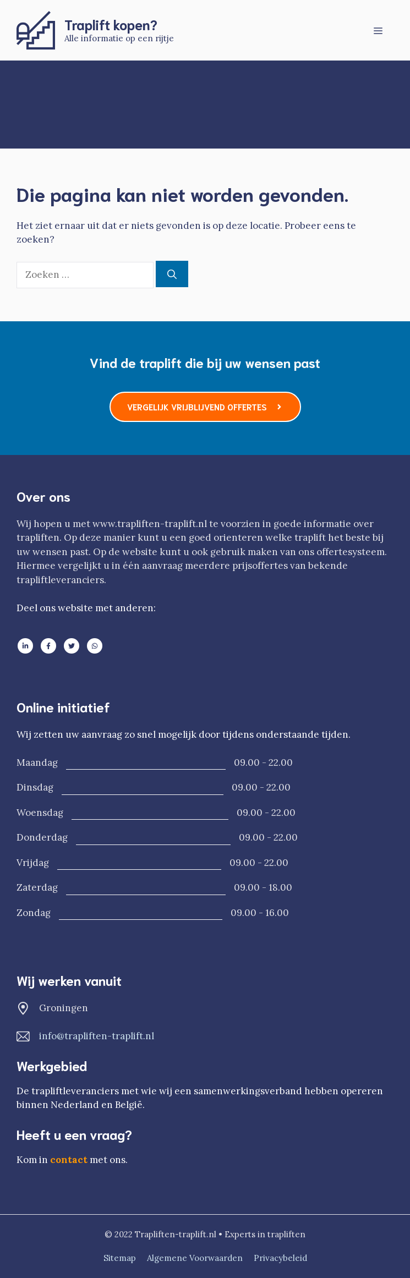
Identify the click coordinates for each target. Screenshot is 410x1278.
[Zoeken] (172, 274)
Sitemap (119, 1258)
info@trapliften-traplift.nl (96, 1036)
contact (69, 1160)
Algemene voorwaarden (195, 1258)
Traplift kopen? (110, 24)
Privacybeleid (280, 1258)
